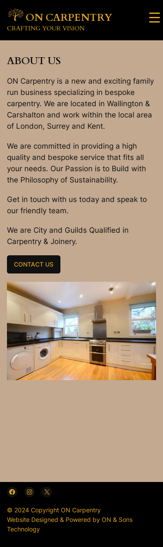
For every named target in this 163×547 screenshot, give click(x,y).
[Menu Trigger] (154, 17)
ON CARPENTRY (69, 17)
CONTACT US (33, 264)
